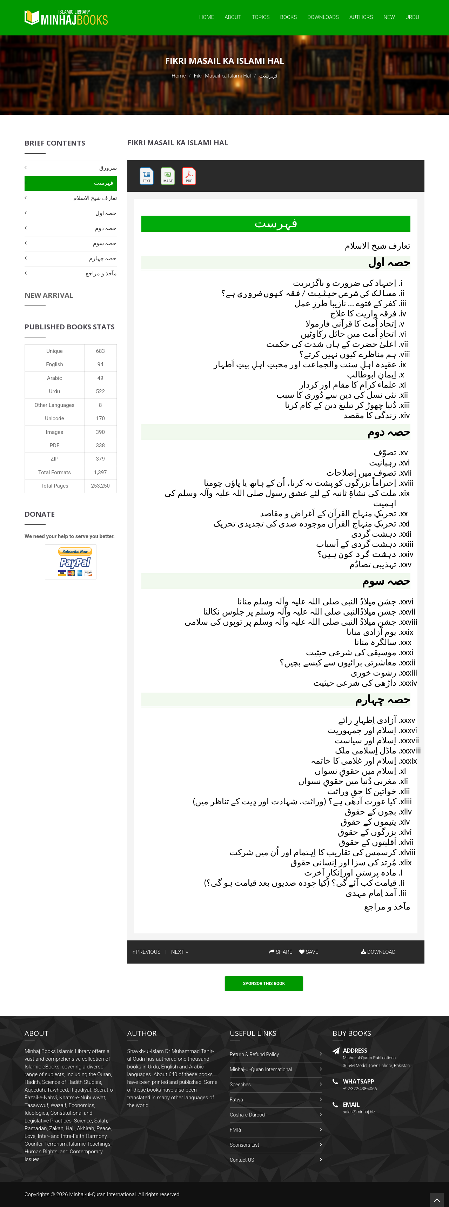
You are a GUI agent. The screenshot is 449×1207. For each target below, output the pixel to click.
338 (100, 445)
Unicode (54, 418)
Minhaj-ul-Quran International (261, 1069)
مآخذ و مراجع (101, 273)
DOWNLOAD (378, 952)
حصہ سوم (105, 243)
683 (100, 351)
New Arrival (49, 295)
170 (100, 418)
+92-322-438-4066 (360, 1088)
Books (288, 17)
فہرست (103, 183)
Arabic (54, 378)
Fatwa (236, 1099)
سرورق (108, 168)
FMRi (235, 1130)
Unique (54, 351)
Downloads (323, 17)
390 (100, 432)
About (232, 17)
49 (100, 378)
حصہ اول (106, 213)
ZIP (55, 459)
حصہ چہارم (103, 258)
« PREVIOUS (147, 952)
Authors (361, 17)
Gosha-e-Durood (247, 1115)
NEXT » (179, 952)
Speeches (240, 1084)
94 (100, 364)
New (389, 17)
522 (100, 391)
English (54, 364)
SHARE (281, 952)
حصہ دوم (106, 228)
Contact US (242, 1160)
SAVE (308, 952)
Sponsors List (244, 1145)
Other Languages (55, 405)
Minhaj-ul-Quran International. (103, 1194)
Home (206, 17)
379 (100, 459)
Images (54, 432)
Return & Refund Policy (254, 1054)
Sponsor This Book (264, 983)
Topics (261, 17)
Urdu (412, 17)
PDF (55, 445)
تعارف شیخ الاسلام (94, 198)
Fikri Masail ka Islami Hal (222, 76)
